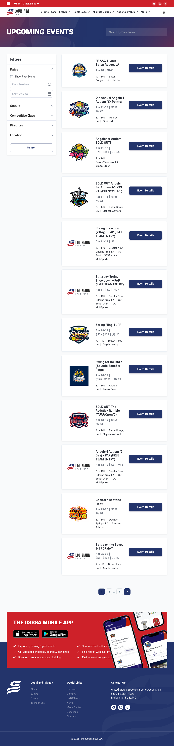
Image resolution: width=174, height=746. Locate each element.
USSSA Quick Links (25, 3)
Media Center (74, 707)
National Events (127, 12)
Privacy (34, 698)
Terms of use (38, 703)
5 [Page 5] (119, 591)
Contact (71, 693)
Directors (16, 125)
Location (16, 135)
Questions (72, 712)
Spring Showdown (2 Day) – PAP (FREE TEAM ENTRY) (109, 232)
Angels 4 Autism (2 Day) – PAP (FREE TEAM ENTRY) (109, 455)
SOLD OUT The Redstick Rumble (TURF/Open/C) (108, 410)
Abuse (34, 689)
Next (127, 591)
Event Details (145, 68)
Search (31, 147)
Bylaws (34, 693)
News (70, 703)
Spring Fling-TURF (108, 325)
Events (64, 12)
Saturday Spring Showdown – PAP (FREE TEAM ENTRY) (110, 280)
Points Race (81, 12)
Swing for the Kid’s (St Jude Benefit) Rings (109, 366)
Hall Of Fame (73, 698)
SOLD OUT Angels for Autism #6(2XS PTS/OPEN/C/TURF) (109, 187)
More (145, 12)
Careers (71, 689)
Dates (14, 69)
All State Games (103, 12)
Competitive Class (22, 115)
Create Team (48, 12)
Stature (15, 106)
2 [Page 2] (109, 591)
